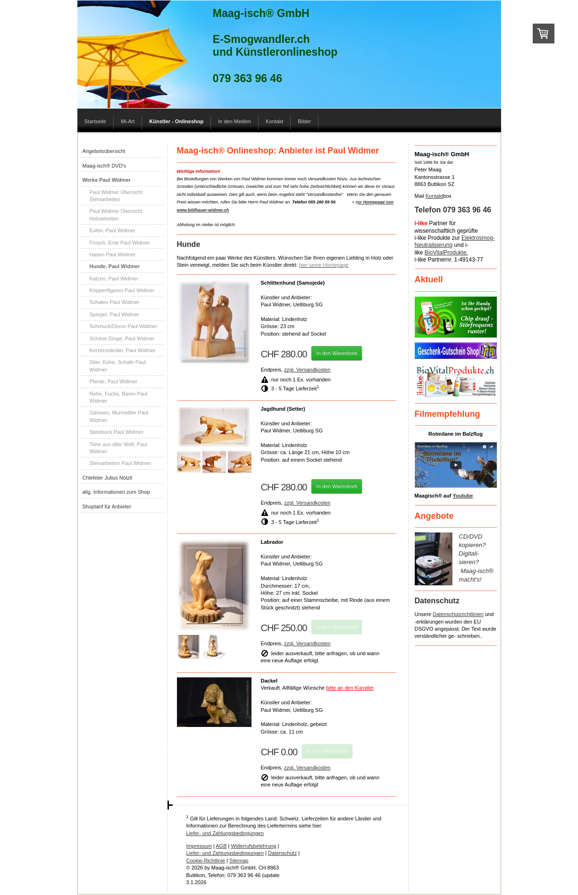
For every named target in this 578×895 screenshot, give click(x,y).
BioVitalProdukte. (446, 252)
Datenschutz (282, 853)
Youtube (462, 495)
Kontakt (434, 196)
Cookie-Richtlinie (206, 860)
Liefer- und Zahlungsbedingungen (225, 833)
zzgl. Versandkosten (307, 369)
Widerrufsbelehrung (253, 846)
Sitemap (238, 860)
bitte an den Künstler (349, 688)
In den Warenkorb (336, 353)
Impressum (199, 846)
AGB (221, 846)
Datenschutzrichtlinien (458, 614)
